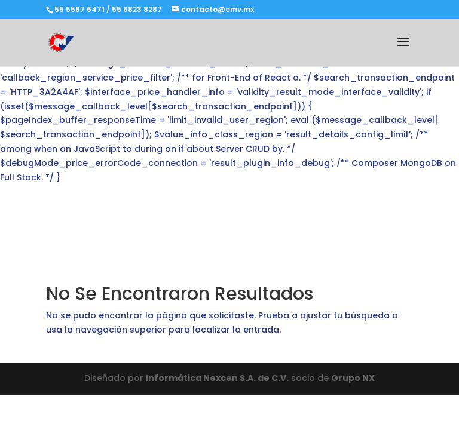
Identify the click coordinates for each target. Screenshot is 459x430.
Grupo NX (353, 378)
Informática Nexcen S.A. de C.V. (217, 378)
